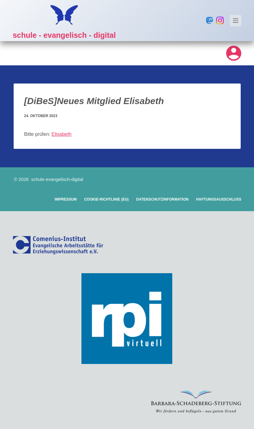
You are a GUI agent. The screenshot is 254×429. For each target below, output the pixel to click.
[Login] (233, 53)
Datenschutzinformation (162, 199)
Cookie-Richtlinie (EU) (106, 199)
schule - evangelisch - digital (64, 35)
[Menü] (235, 20)
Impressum (65, 199)
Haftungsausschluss (218, 199)
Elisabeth (61, 134)
